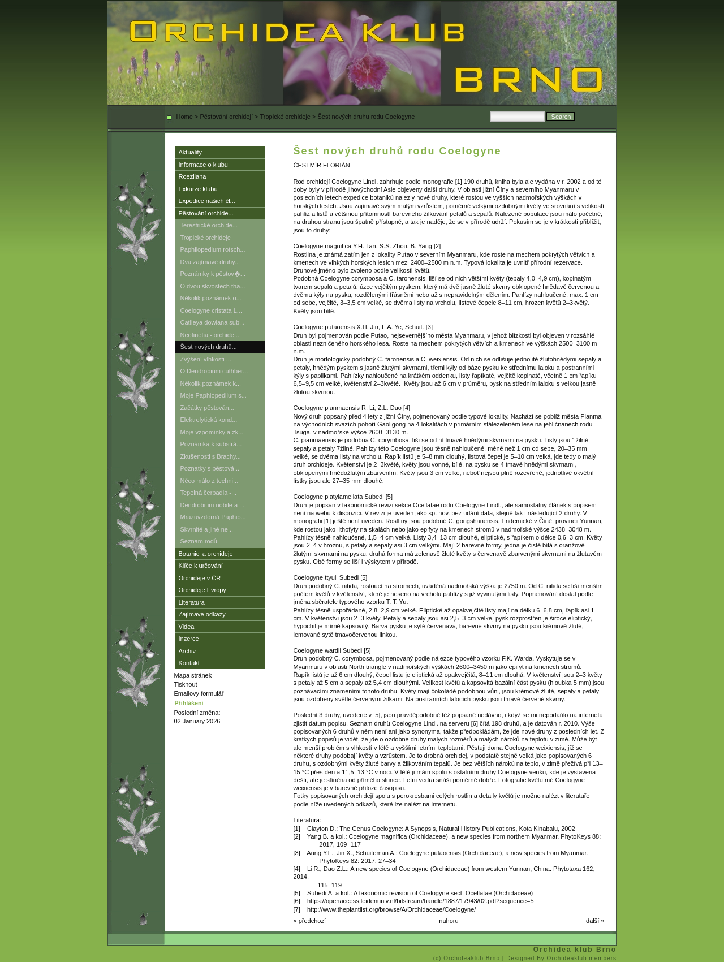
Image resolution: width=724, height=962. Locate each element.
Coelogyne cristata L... (211, 310)
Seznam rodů (198, 541)
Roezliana (192, 176)
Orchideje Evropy (202, 589)
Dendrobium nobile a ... (212, 505)
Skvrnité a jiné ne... (207, 529)
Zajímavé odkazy (202, 614)
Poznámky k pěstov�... (213, 273)
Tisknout (185, 684)
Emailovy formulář (199, 693)
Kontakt (189, 662)
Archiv (187, 651)
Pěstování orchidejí (226, 116)
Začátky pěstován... (207, 407)
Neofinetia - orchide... (210, 334)
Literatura (192, 602)
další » (595, 920)
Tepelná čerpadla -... (208, 492)
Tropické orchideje (285, 116)
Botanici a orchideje (206, 553)
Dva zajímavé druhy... (210, 261)
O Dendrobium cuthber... (214, 371)
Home (184, 116)
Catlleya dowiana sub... (212, 322)
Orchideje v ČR (200, 578)
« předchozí (310, 920)
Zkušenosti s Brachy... (210, 456)
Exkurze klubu (198, 189)
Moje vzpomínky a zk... (212, 432)
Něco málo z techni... (209, 480)
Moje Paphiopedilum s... (213, 395)
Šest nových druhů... (208, 346)
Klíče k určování (201, 565)
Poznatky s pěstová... (210, 468)
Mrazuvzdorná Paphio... (213, 517)
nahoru (448, 920)
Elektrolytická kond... (209, 419)
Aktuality (190, 152)
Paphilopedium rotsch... (212, 249)
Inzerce (189, 638)
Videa (187, 626)
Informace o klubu (203, 164)
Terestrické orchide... (209, 225)
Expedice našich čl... (207, 200)
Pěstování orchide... (206, 213)
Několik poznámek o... (211, 298)
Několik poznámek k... (211, 383)
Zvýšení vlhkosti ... (205, 359)
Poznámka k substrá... (211, 444)
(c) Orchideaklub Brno (467, 958)
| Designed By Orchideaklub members (559, 958)
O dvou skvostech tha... (212, 286)
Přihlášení (189, 703)
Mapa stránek (193, 675)
